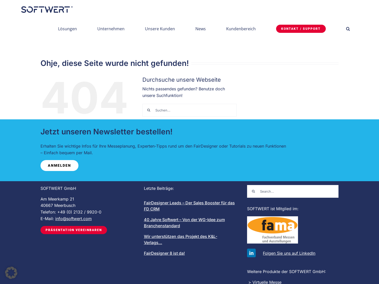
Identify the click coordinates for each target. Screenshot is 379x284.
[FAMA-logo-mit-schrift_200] (272, 218)
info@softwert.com (73, 218)
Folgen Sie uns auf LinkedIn (289, 253)
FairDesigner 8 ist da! (164, 253)
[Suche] (148, 110)
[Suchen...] (189, 110)
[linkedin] (251, 253)
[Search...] (293, 191)
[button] (348, 28)
